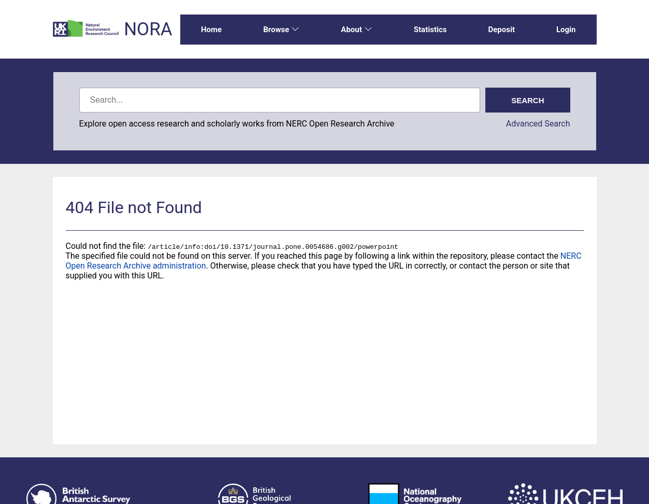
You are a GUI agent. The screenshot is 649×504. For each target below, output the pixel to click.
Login (566, 29)
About (356, 29)
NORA (148, 29)
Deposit (501, 29)
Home (211, 29)
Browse (281, 29)
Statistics (430, 29)
